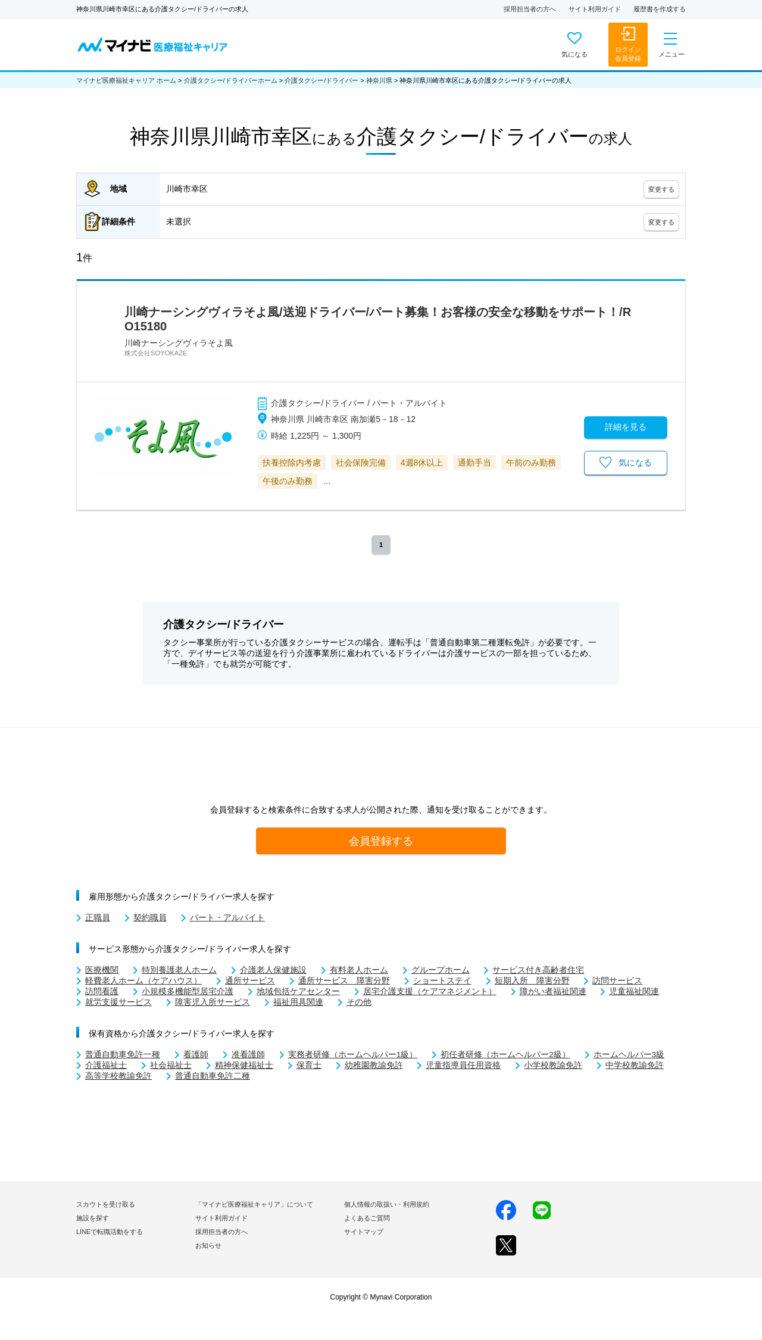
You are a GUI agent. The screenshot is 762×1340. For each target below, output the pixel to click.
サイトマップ (363, 1231)
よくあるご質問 (367, 1218)
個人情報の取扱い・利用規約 (386, 1204)
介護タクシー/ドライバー (321, 80)
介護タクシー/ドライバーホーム (230, 80)
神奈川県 (379, 80)
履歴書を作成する (659, 9)
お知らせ (208, 1245)
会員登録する (381, 841)
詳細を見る (626, 427)
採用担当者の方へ (530, 9)
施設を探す (92, 1218)
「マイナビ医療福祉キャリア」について (254, 1204)
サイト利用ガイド (595, 9)
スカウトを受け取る (105, 1204)
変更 (661, 189)
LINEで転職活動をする (109, 1231)
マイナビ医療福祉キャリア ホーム (126, 80)
